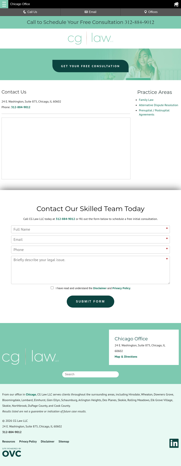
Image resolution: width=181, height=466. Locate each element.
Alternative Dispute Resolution (158, 105)
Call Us (30, 12)
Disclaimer (100, 288)
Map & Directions (126, 356)
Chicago (31, 394)
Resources (8, 441)
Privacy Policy (121, 288)
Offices (151, 12)
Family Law (146, 100)
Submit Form (90, 301)
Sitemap (63, 441)
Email (90, 12)
